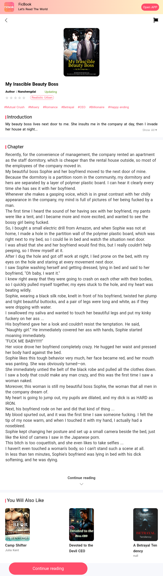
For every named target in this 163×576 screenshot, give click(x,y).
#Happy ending (118, 107)
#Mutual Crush (14, 107)
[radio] (7, 97)
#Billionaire (97, 107)
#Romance (51, 107)
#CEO (82, 107)
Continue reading (48, 568)
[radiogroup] (15, 97)
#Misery (34, 107)
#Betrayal (68, 107)
